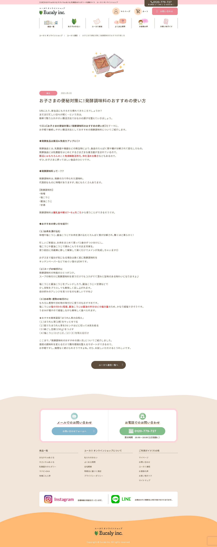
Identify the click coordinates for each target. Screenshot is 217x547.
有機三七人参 (45, 475)
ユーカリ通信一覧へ (108, 364)
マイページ (143, 457)
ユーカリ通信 (144, 466)
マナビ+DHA (44, 471)
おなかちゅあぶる (46, 457)
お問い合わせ (166, 11)
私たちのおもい (91, 457)
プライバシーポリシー (93, 475)
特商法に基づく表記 (92, 471)
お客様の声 (143, 471)
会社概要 (88, 466)
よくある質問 (90, 462)
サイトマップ (144, 480)
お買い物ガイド (145, 475)
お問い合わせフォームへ (74, 431)
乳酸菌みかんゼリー (47, 466)
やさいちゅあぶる (46, 462)
